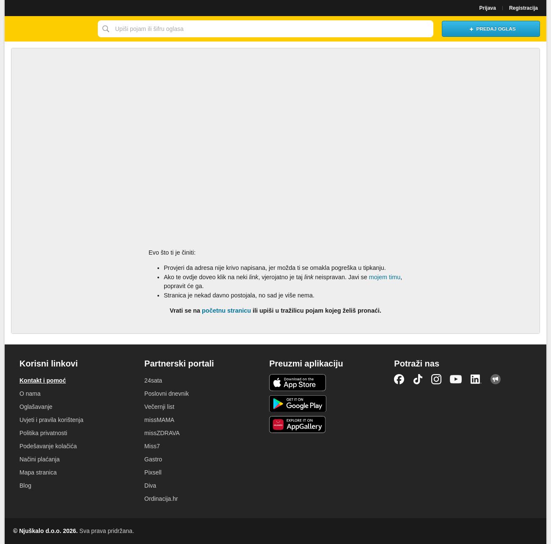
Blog (25, 485)
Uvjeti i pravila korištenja (51, 419)
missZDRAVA (161, 433)
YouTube (456, 379)
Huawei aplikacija (297, 424)
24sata (153, 380)
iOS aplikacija (297, 382)
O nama (30, 393)
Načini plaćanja (39, 459)
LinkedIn (476, 379)
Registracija (523, 8)
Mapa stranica (38, 472)
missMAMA (159, 419)
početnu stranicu (226, 310)
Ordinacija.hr (161, 498)
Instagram (436, 379)
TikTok (418, 379)
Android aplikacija (297, 403)
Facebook (399, 379)
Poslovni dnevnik (166, 393)
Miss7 (152, 446)
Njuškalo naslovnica (49, 29)
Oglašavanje (35, 406)
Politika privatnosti (43, 433)
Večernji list (159, 406)
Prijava (487, 8)
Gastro (153, 459)
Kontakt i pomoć (42, 380)
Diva (150, 485)
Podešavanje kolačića (48, 446)
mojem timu (384, 277)
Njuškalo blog (495, 379)
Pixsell (152, 472)
